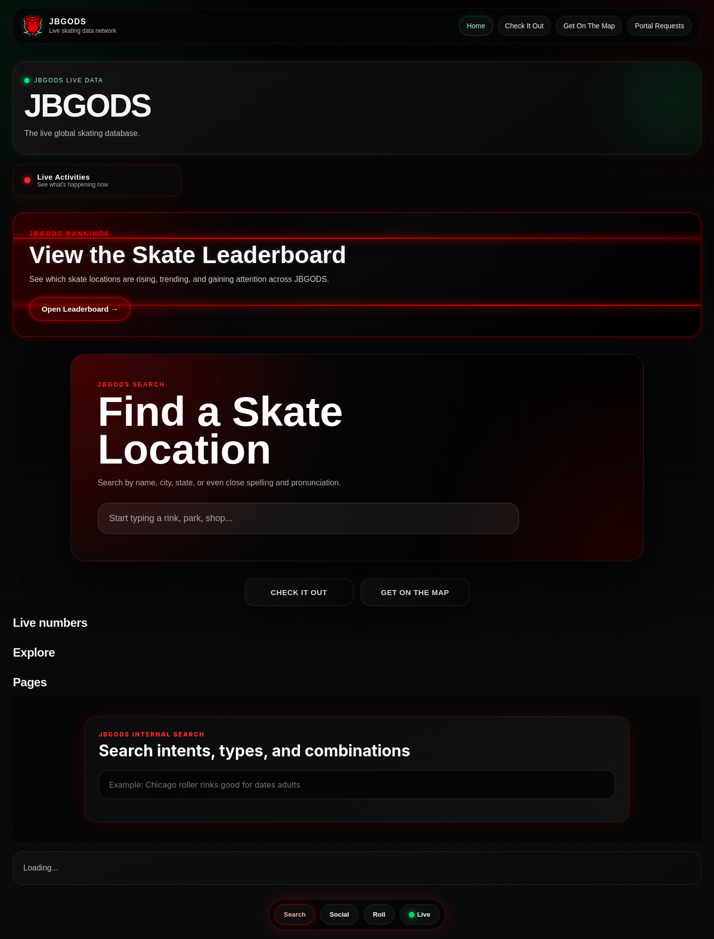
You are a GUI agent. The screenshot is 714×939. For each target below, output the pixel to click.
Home (476, 26)
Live (419, 914)
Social (339, 914)
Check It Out (524, 26)
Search (294, 914)
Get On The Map (589, 26)
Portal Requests (659, 26)
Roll (379, 914)
